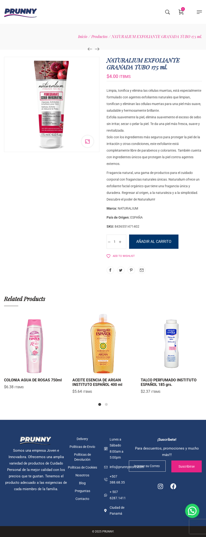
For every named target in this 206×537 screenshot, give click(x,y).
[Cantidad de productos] (114, 242)
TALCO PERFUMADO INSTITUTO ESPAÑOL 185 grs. (169, 382)
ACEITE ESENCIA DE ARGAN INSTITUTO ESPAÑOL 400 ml (97, 382)
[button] (192, 511)
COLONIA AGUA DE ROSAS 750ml (33, 380)
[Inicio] (82, 36)
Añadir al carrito (153, 241)
